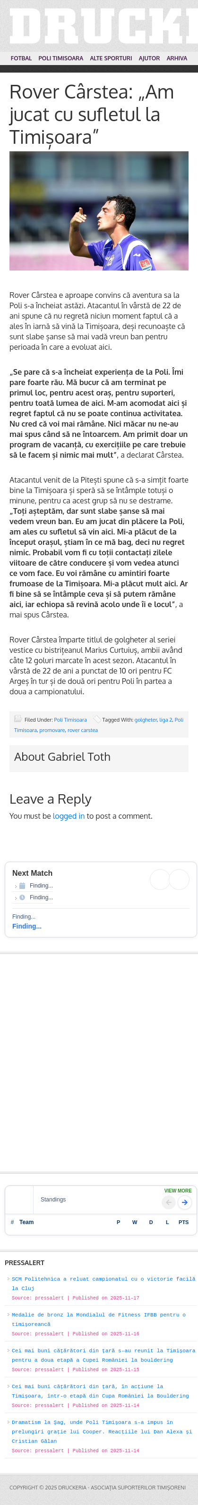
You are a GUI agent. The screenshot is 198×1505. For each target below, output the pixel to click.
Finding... (27, 926)
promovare (52, 730)
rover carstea (83, 730)
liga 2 (166, 719)
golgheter (146, 719)
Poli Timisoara (70, 719)
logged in (69, 816)
